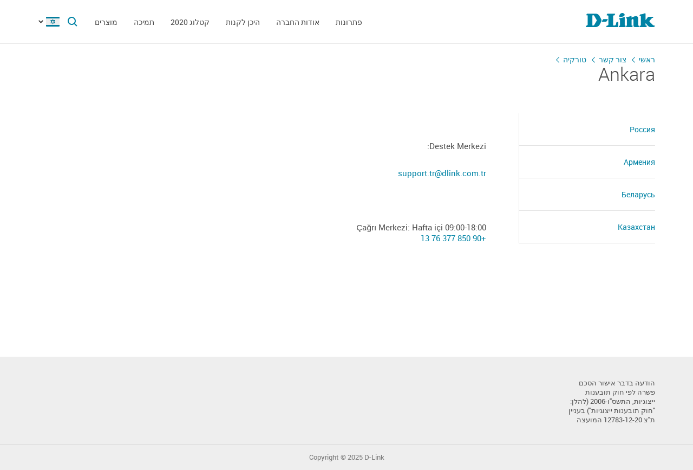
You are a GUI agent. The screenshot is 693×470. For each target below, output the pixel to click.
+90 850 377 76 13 (453, 238)
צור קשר (612, 59)
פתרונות (349, 22)
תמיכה (144, 22)
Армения (639, 162)
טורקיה (574, 59)
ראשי (647, 59)
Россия (642, 129)
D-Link (374, 457)
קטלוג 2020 (190, 22)
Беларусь (638, 194)
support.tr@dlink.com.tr (442, 173)
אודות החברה (297, 22)
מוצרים (106, 22)
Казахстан (636, 227)
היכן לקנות (243, 22)
